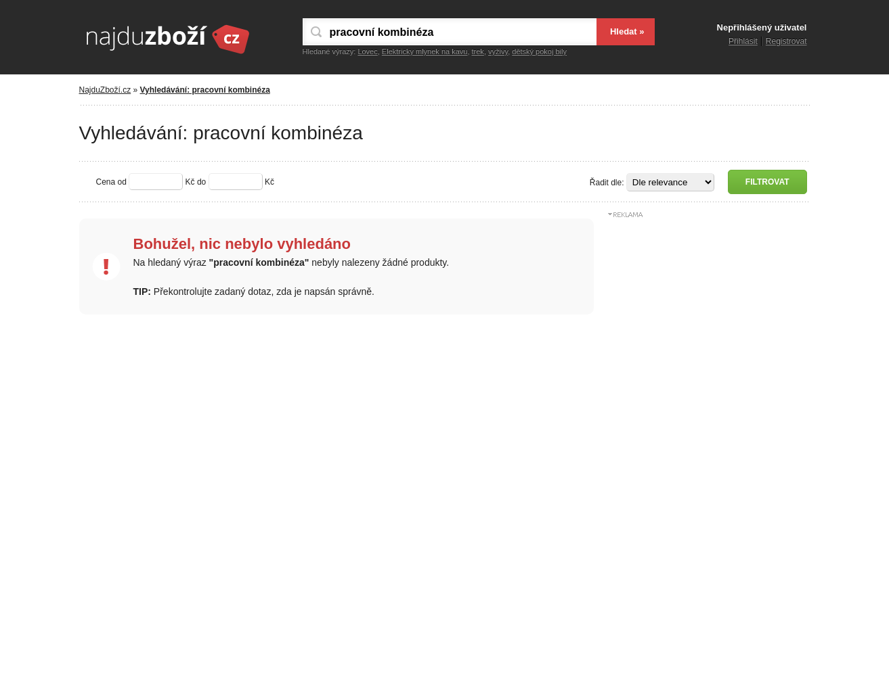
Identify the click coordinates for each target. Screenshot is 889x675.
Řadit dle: (607, 182)
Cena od (111, 182)
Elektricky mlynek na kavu (425, 51)
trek (478, 51)
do (201, 182)
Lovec (367, 51)
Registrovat (786, 41)
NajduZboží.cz (105, 90)
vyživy (498, 51)
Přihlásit (743, 41)
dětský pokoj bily (539, 51)
